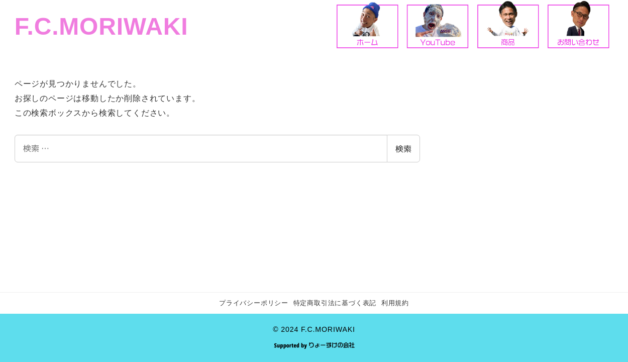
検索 (403, 148)
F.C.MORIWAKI (101, 26)
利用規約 (395, 303)
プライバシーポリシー (253, 303)
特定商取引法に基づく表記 (335, 303)
